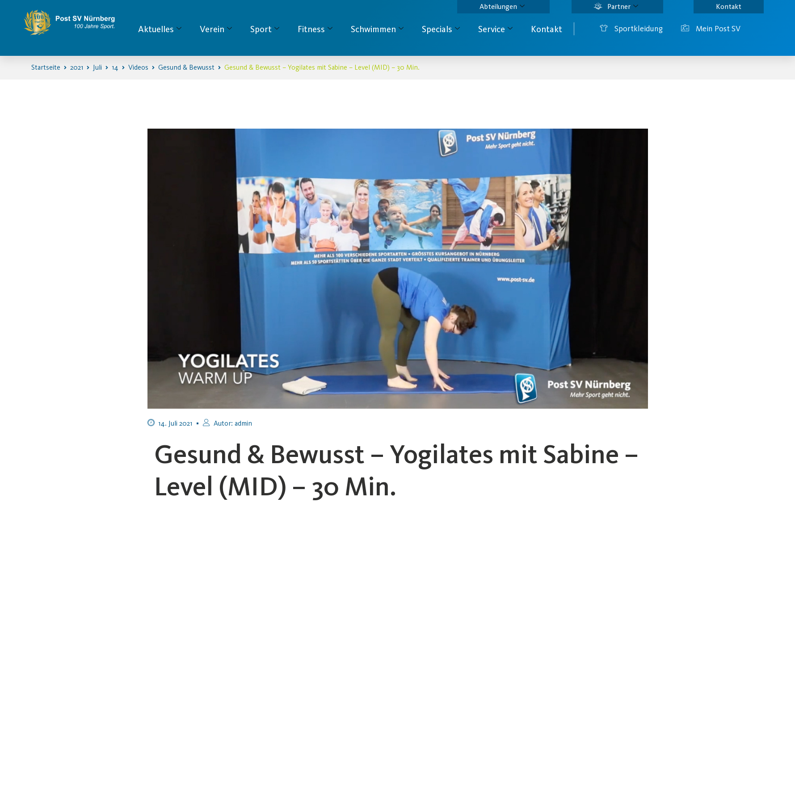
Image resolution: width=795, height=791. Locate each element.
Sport (264, 29)
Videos (138, 67)
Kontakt (728, 6)
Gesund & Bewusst (186, 67)
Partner (616, 7)
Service (495, 29)
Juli (97, 67)
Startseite (45, 67)
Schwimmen (377, 29)
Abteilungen (502, 7)
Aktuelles (159, 29)
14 (115, 67)
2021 (76, 67)
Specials (441, 29)
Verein (216, 29)
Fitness (315, 29)
